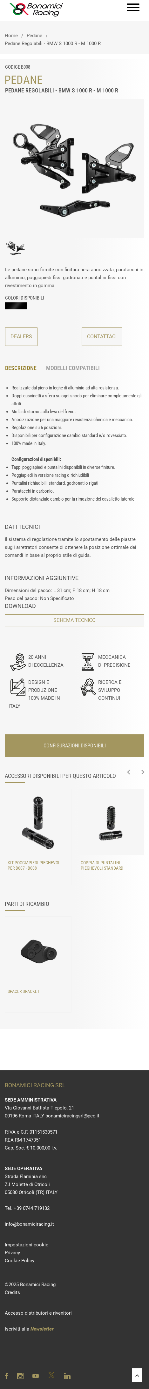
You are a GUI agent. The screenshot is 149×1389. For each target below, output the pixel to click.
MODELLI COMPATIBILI (73, 368)
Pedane (34, 35)
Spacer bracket (23, 991)
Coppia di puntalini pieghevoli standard (102, 865)
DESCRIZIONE (21, 368)
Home (11, 35)
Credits (12, 1292)
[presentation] (128, 772)
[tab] (25, 368)
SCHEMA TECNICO (74, 620)
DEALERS (21, 337)
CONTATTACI (102, 337)
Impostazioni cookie (26, 1245)
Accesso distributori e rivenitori (38, 1313)
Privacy (12, 1253)
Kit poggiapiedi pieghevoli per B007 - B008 (35, 865)
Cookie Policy (19, 1261)
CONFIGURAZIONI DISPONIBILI (75, 746)
